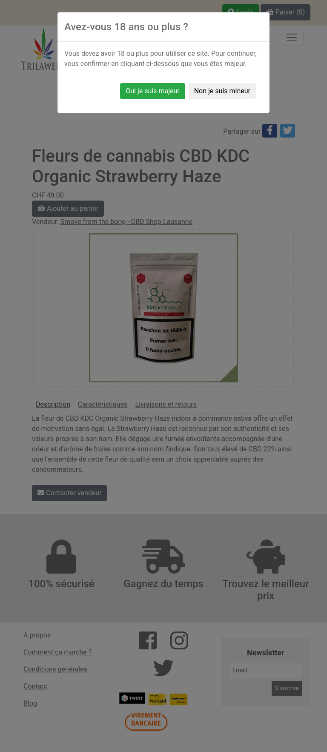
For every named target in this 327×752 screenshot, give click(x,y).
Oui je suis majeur (152, 91)
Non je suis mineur (222, 91)
